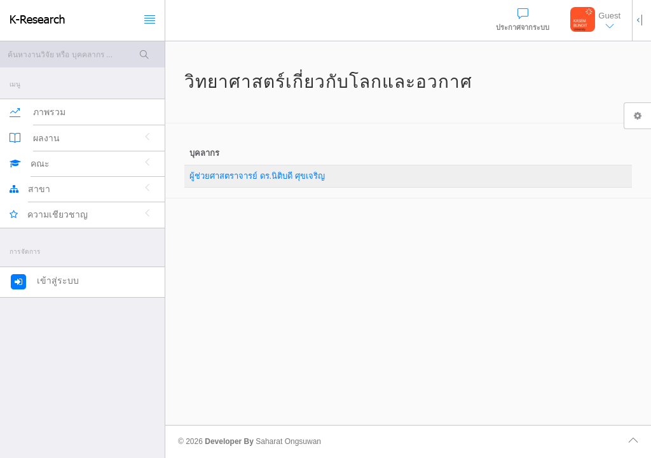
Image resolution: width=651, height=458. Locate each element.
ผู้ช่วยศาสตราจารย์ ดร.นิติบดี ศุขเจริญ (257, 176)
